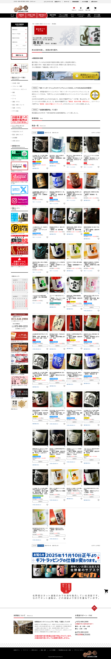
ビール (14, 98)
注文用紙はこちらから (20, 328)
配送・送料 (43, 650)
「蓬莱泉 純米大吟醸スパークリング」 (51, 104)
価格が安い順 (48, 132)
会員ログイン (58, 1)
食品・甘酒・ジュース (18, 105)
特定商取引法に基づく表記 (65, 650)
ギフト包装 (15, 111)
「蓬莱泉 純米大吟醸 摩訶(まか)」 (78, 101)
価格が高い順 (55, 132)
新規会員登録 (75, 1)
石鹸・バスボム (16, 108)
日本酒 (37, 24)
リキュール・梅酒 (17, 86)
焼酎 (13, 92)
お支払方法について (17, 131)
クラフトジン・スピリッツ (19, 89)
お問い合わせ (94, 1)
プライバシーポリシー (79, 650)
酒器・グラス (16, 101)
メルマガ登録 (85, 1)
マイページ (66, 1)
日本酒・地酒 (16, 83)
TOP (33, 24)
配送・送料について (17, 134)
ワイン (14, 95)
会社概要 (14, 137)
